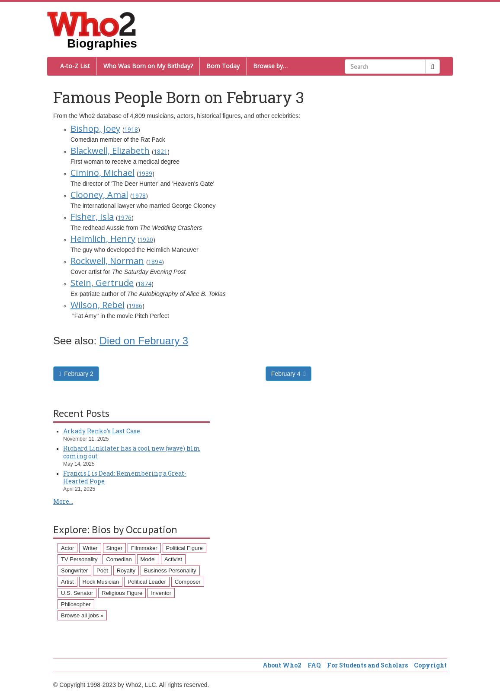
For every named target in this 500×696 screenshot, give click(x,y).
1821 (160, 151)
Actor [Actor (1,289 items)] (67, 548)
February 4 (288, 373)
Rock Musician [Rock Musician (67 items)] (101, 581)
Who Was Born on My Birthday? (148, 66)
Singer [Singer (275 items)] (114, 548)
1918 (131, 129)
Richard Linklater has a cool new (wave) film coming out (131, 452)
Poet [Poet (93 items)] (102, 570)
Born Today (223, 66)
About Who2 (282, 665)
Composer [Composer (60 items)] (188, 581)
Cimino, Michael (103, 172)
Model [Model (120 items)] (148, 559)
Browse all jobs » (82, 615)
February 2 (76, 373)
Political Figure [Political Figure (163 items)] (184, 548)
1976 (124, 217)
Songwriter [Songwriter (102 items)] (74, 570)
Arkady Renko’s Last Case (101, 431)
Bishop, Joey (95, 128)
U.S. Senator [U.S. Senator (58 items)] (77, 593)
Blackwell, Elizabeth (110, 150)
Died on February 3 (143, 340)
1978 (139, 195)
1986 (135, 306)
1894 (155, 261)
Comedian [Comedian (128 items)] (118, 559)
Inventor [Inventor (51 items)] (161, 593)
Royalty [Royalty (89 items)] (126, 570)
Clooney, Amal (99, 194)
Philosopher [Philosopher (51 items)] (76, 604)
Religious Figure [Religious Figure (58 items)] (122, 593)
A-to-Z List (75, 66)
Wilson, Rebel (98, 305)
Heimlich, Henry (103, 239)
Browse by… (270, 66)
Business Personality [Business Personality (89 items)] (170, 570)
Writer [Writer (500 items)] (90, 548)
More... (63, 501)
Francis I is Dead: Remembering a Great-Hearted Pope (124, 477)
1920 (146, 239)
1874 (144, 284)
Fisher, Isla (92, 216)
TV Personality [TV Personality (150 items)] (79, 559)
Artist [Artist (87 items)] (67, 581)
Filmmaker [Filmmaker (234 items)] (144, 548)
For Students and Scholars (367, 665)
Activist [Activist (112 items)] (173, 559)
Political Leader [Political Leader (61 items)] (147, 581)
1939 (145, 173)
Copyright (430, 665)
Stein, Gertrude (102, 283)
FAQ (314, 665)
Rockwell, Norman (107, 261)
